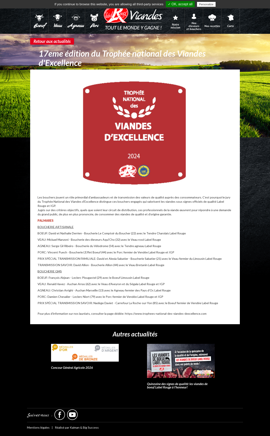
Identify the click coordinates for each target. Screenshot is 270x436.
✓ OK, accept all (180, 4)
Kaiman (75, 427)
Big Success (91, 427)
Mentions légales (38, 427)
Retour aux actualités (52, 41)
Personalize (206, 4)
